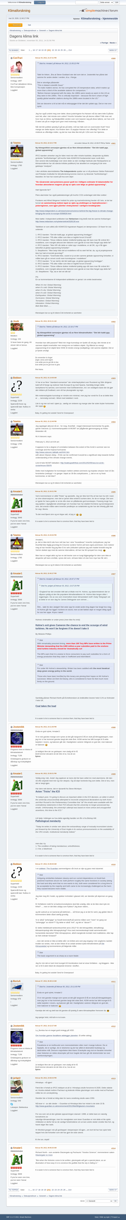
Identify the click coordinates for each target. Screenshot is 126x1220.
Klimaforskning (19, 10)
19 (42, 50)
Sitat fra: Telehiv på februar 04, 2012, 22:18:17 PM (58, 327)
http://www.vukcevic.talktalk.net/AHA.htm (53, 452)
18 (40, 50)
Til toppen (13, 1190)
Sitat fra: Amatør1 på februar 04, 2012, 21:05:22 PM (59, 63)
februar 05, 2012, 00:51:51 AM (46, 321)
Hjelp (96, 1217)
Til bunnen (13, 50)
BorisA (16, 981)
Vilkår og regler (105, 1217)
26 (64, 50)
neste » (113, 43)
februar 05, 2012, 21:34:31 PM (45, 491)
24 (59, 50)
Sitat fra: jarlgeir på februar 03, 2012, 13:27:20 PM (60, 586)
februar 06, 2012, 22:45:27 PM (45, 573)
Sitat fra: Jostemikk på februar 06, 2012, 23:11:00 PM (59, 987)
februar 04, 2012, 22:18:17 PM (45, 143)
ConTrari (17, 58)
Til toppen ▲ (115, 1217)
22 (53, 50)
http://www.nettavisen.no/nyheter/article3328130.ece (57, 221)
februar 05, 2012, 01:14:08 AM (46, 378)
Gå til (82, 1201)
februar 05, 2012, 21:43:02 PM (45, 535)
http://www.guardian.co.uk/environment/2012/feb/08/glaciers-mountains (65, 1106)
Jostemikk (18, 727)
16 (34, 50)
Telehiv (17, 143)
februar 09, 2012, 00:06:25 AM (46, 1148)
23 (56, 50)
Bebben (17, 378)
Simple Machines (25, 1217)
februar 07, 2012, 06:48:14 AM (46, 981)
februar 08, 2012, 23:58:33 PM (45, 1078)
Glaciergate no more (44, 1155)
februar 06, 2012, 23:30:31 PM (45, 773)
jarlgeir (17, 1078)
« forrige (104, 43)
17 (37, 50)
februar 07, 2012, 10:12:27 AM (46, 1026)
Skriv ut (113, 50)
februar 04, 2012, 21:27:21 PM (45, 58)
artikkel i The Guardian (49, 868)
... (31, 50)
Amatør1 (17, 491)
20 (45, 50)
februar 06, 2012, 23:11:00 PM (45, 727)
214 (70, 50)
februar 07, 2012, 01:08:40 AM (46, 864)
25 (62, 50)
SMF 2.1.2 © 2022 (12, 1217)
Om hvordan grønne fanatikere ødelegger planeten (57, 1035)
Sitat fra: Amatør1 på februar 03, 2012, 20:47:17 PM (59, 579)
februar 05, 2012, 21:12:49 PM (45, 421)
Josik (16, 321)
